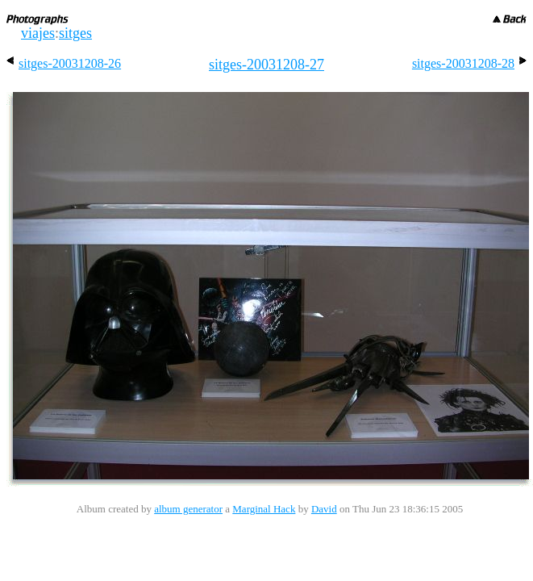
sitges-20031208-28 (469, 63)
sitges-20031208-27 (266, 64)
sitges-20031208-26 (63, 63)
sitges (75, 33)
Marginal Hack (263, 509)
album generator (188, 509)
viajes (38, 33)
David (324, 509)
